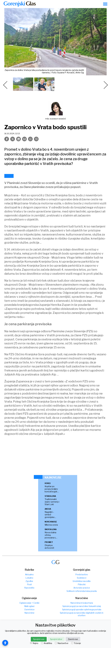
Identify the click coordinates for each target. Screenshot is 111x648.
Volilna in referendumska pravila (81, 591)
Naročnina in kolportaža (81, 603)
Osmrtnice (29, 609)
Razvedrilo (29, 587)
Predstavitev (81, 574)
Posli (29, 584)
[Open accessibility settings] (5, 643)
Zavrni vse (73, 639)
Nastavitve (61, 643)
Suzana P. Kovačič (58, 119)
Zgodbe (29, 581)
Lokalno (29, 578)
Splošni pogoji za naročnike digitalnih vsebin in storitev (81, 614)
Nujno (34, 643)
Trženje (76, 643)
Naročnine (29, 613)
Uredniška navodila (81, 581)
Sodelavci (81, 578)
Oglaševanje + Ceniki (29, 603)
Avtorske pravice (81, 587)
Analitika (46, 643)
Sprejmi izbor (56, 639)
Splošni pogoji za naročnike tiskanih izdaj (81, 606)
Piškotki (82, 584)
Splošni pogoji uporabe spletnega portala (81, 609)
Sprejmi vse (38, 639)
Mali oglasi (29, 606)
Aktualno (29, 574)
